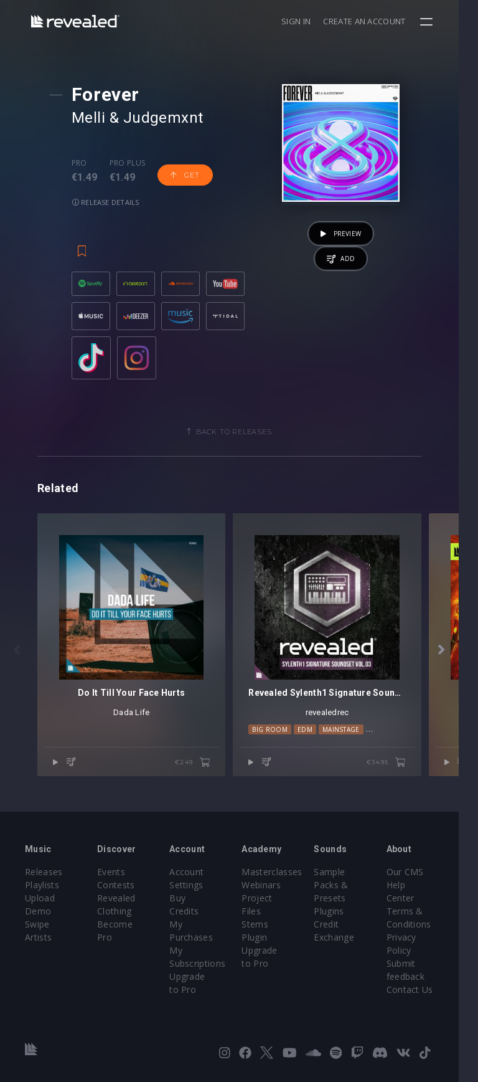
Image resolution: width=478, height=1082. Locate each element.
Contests (119, 886)
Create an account (384, 21)
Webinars (271, 886)
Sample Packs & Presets (344, 886)
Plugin (264, 938)
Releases (44, 873)
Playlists (42, 886)
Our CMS (421, 873)
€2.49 (202, 777)
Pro (80, 163)
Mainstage (351, 744)
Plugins (342, 912)
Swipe (37, 925)
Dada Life (136, 727)
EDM (314, 744)
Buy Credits (200, 899)
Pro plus (129, 163)
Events (114, 873)
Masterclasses (281, 873)
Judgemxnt (164, 117)
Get (186, 175)
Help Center (427, 886)
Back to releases (243, 436)
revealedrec (341, 727)
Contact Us (426, 978)
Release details (107, 202)
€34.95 (406, 777)
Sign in (315, 21)
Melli (89, 117)
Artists (38, 938)
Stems (264, 925)
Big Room (280, 744)
